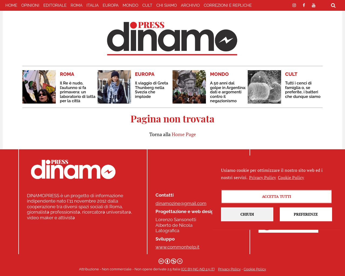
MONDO (130, 5)
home (11, 5)
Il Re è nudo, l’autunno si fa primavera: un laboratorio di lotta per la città (77, 92)
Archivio (190, 5)
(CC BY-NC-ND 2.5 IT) (198, 269)
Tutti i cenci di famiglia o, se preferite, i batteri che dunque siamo (302, 90)
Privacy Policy (229, 269)
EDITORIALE (55, 5)
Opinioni (30, 5)
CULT (147, 5)
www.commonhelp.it (177, 247)
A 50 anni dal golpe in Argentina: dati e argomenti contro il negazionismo (228, 92)
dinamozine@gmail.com (181, 203)
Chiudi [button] (247, 219)
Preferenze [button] (306, 219)
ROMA (76, 5)
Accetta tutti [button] (276, 201)
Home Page (184, 134)
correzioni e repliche (228, 5)
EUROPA (111, 5)
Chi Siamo (166, 5)
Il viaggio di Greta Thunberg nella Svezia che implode (151, 90)
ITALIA (93, 5)
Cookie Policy (255, 269)
